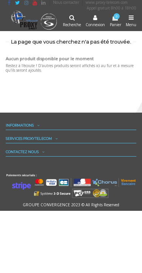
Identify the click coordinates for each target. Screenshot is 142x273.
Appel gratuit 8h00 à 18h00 (111, 8)
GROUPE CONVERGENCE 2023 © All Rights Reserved (71, 204)
